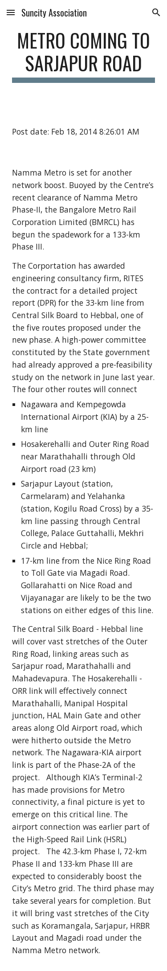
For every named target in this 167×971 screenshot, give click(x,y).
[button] (10, 12)
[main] (83, 55)
